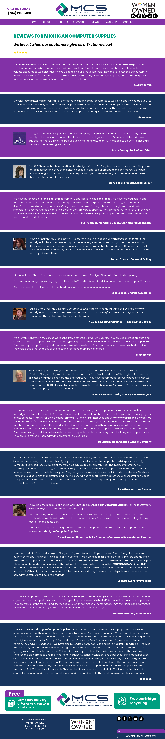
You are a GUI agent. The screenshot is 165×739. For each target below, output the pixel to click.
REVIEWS (94, 22)
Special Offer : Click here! (141, 736)
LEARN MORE (111, 22)
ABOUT (46, 22)
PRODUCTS (62, 22)
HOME (34, 22)
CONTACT (128, 22)
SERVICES (78, 22)
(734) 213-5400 (19, 11)
